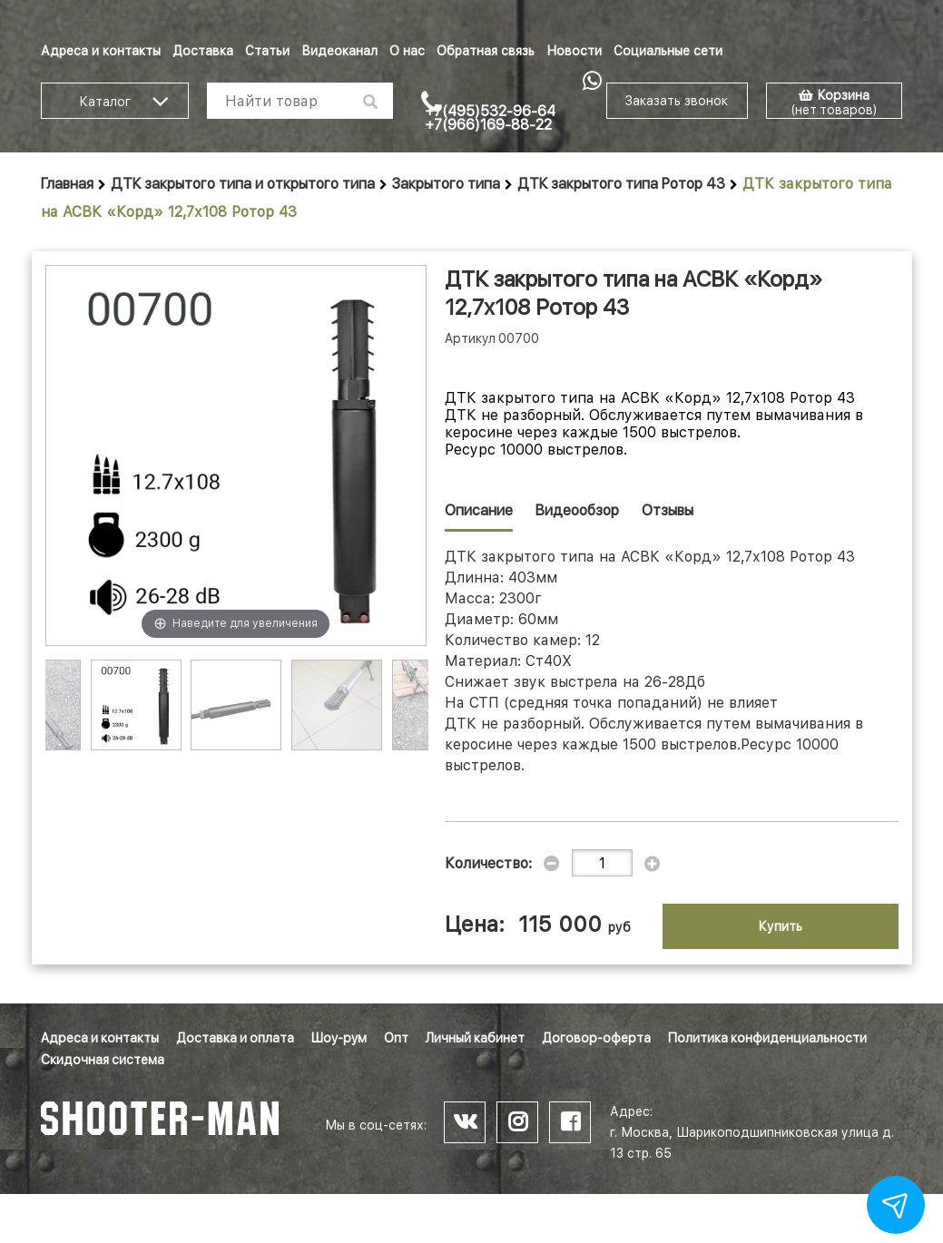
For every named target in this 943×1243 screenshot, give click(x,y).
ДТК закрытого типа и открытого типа (243, 183)
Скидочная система (102, 1059)
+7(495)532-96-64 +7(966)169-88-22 (490, 118)
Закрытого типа (446, 183)
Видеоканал (339, 51)
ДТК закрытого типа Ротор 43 (621, 183)
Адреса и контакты (101, 51)
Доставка (202, 51)
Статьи (267, 51)
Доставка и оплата (235, 1038)
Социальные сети (668, 51)
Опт (396, 1038)
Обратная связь (486, 51)
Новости (574, 51)
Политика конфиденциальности (767, 1038)
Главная (67, 183)
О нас (407, 51)
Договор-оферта (596, 1038)
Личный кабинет (475, 1038)
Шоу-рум (339, 1038)
